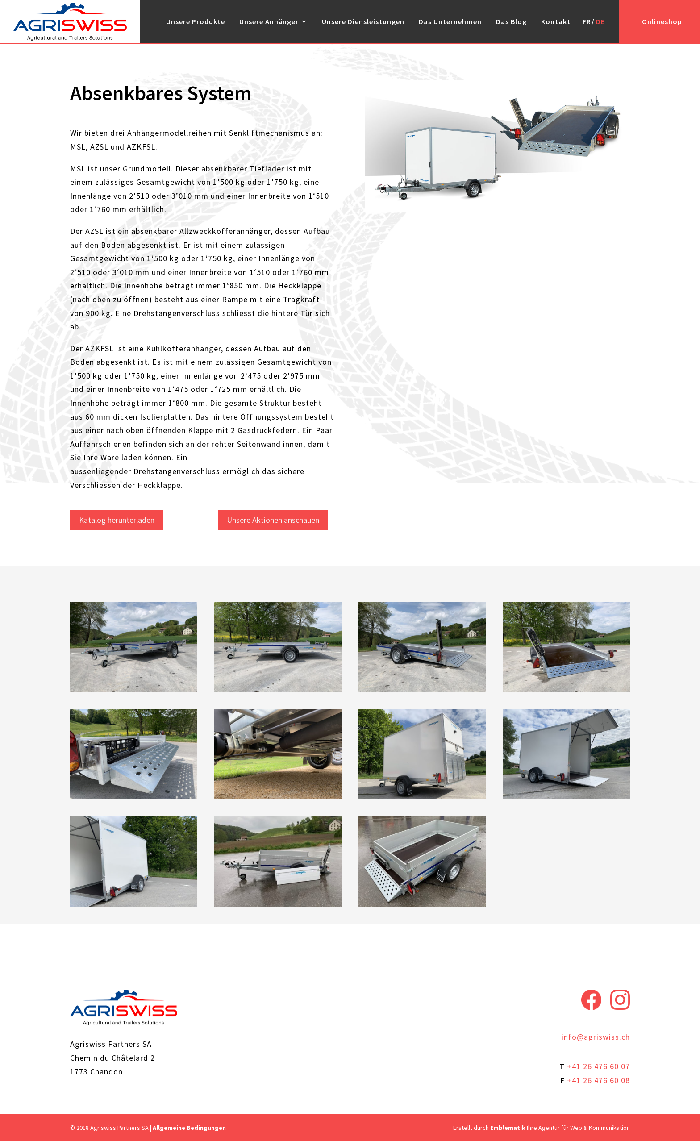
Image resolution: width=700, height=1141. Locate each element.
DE (600, 21)
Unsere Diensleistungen (363, 21)
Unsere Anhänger (269, 21)
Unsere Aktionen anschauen (273, 520)
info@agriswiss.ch (596, 1037)
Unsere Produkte (195, 21)
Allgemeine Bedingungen (189, 1128)
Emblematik (507, 1128)
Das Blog (511, 21)
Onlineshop (662, 21)
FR (587, 21)
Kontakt (556, 21)
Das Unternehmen (450, 21)
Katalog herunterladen (116, 520)
